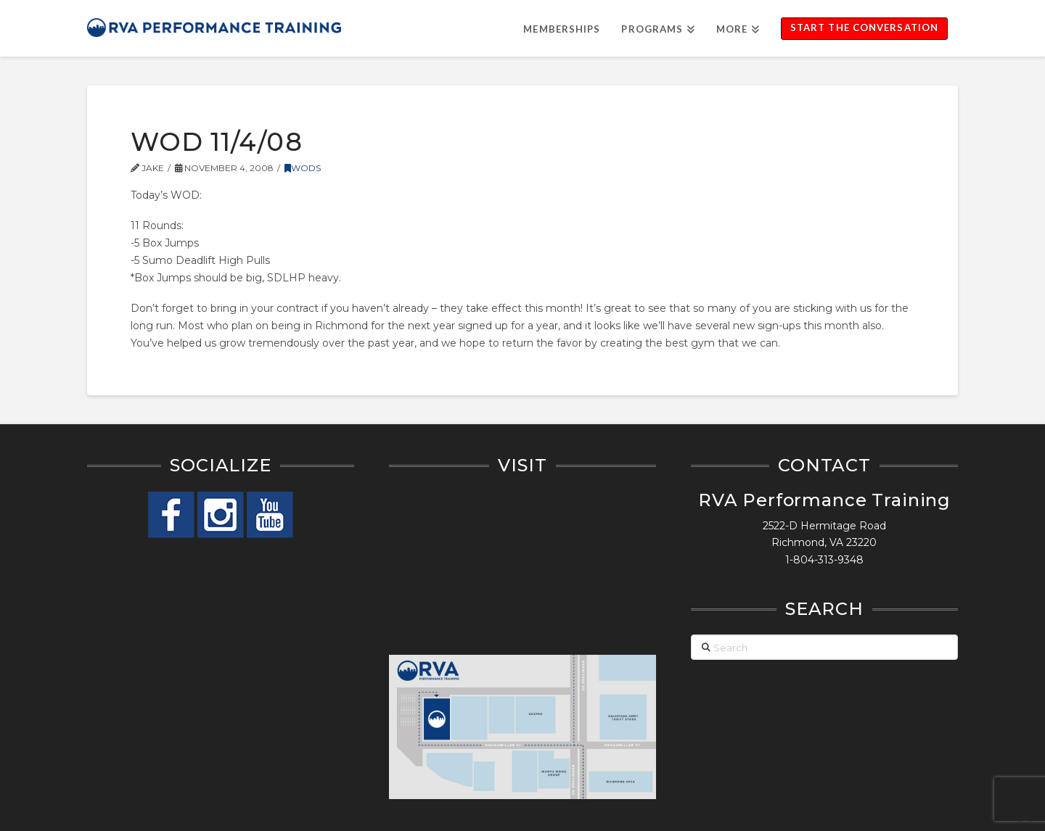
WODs (302, 167)
